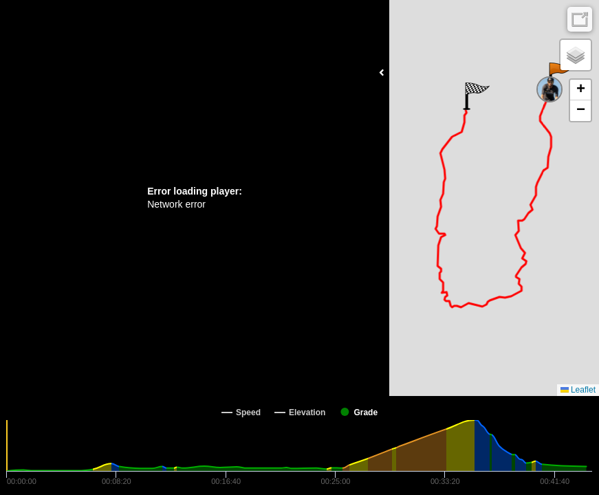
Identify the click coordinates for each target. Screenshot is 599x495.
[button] (560, 76)
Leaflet (578, 390)
